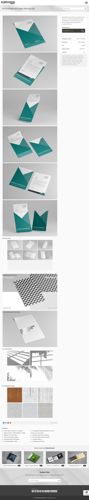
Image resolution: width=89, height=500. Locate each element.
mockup (64, 60)
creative (67, 57)
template (69, 64)
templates (74, 64)
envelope (64, 59)
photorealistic (79, 61)
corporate (74, 56)
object (77, 60)
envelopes (69, 59)
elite (83, 57)
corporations (80, 56)
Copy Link (54, 422)
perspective (65, 61)
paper (80, 60)
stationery (64, 64)
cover (63, 57)
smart (78, 63)
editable (75, 57)
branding (66, 56)
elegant (79, 57)
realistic (75, 63)
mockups (68, 60)
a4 (62, 56)
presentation (69, 63)
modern (73, 60)
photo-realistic (71, 61)
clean (70, 56)
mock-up (80, 59)
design (71, 57)
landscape (74, 59)
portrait (64, 63)
